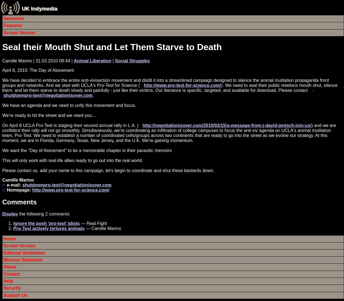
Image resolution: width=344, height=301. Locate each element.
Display (10, 214)
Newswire (13, 18)
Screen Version (19, 32)
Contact (11, 274)
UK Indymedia (39, 8)
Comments (19, 202)
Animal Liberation (92, 60)
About (9, 267)
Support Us (15, 295)
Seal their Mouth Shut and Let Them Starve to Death (112, 47)
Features (12, 25)
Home (9, 238)
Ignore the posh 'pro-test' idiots (46, 223)
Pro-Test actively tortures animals (49, 228)
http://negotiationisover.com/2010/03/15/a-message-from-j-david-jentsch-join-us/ (226, 125)
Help (8, 281)
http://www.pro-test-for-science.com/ (182, 85)
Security (12, 288)
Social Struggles (132, 60)
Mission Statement (23, 260)
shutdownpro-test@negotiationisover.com (48, 95)
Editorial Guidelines (24, 253)
